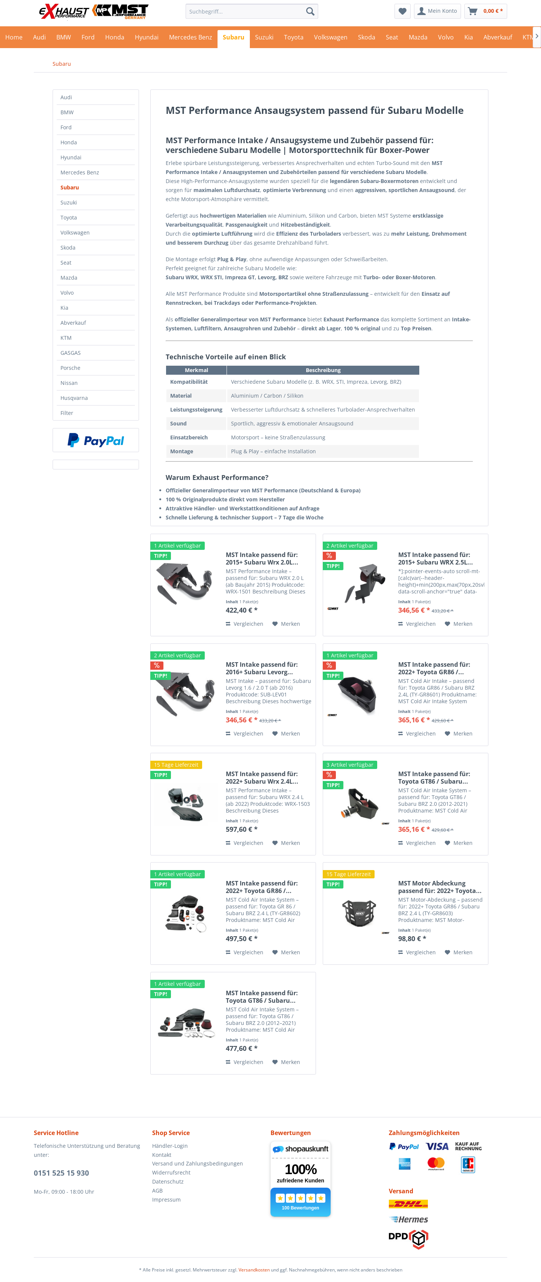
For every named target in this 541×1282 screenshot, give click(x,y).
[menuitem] (252, 11)
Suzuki (68, 202)
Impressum (166, 1199)
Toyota (68, 217)
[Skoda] (367, 39)
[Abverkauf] (497, 39)
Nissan (69, 382)
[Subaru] (234, 39)
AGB (157, 1190)
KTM (66, 337)
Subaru (69, 187)
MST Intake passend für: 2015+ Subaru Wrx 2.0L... (262, 558)
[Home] (14, 39)
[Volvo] (446, 39)
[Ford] (88, 39)
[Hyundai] (147, 39)
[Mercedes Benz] (191, 39)
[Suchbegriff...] (252, 11)
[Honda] (115, 39)
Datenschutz (168, 1181)
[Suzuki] (264, 39)
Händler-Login (170, 1145)
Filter (66, 412)
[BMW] (63, 39)
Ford (66, 127)
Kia (64, 307)
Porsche (70, 367)
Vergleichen (244, 623)
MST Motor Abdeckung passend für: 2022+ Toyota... (440, 887)
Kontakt (161, 1154)
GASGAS (70, 352)
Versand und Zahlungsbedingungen (197, 1163)
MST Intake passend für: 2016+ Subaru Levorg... (262, 668)
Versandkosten (254, 1270)
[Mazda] (418, 39)
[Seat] (392, 39)
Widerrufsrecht (171, 1172)
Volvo (67, 292)
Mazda (68, 277)
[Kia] (468, 39)
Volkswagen (75, 232)
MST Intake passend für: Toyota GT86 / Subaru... (434, 777)
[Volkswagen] (331, 39)
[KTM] (528, 39)
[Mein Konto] (437, 11)
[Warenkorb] (485, 11)
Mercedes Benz (79, 172)
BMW (67, 112)
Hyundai (71, 157)
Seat (65, 262)
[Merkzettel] (402, 11)
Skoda (68, 247)
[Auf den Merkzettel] (286, 623)
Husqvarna (74, 397)
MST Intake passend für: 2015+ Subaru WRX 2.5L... (435, 558)
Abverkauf (73, 322)
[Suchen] (310, 11)
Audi (66, 97)
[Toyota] (294, 39)
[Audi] (39, 39)
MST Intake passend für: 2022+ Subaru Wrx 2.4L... (262, 777)
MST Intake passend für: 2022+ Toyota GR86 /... (434, 668)
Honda (68, 142)
